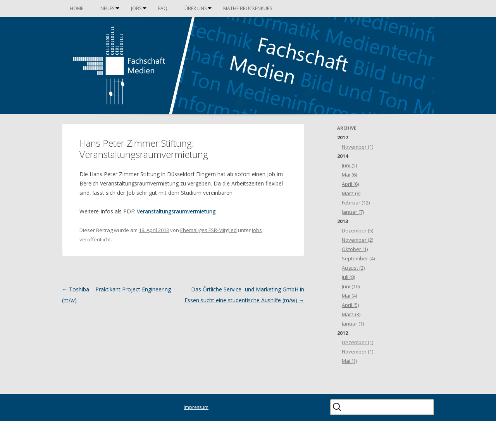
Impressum (196, 407)
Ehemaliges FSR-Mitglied (208, 230)
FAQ (162, 8)
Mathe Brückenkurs (247, 8)
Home (76, 8)
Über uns (195, 8)
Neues (107, 8)
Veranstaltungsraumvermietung (176, 211)
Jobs (136, 8)
